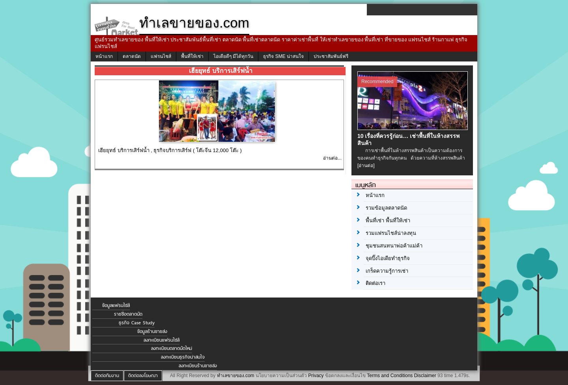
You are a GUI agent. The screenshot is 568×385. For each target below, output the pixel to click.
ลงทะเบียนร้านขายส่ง (198, 366)
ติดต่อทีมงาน (107, 375)
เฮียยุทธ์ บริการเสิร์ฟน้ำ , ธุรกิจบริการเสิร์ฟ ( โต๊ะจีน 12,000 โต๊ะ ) (170, 150)
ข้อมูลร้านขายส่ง (152, 331)
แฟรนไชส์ (161, 56)
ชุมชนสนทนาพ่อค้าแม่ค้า (394, 246)
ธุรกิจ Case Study (137, 323)
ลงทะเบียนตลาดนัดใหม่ (171, 348)
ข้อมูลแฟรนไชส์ (116, 305)
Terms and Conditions (390, 375)
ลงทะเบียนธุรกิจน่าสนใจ (183, 357)
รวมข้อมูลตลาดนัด (386, 208)
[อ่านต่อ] (366, 165)
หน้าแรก (104, 56)
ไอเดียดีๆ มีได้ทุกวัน (233, 56)
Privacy (315, 375)
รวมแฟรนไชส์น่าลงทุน (391, 233)
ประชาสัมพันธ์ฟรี (331, 56)
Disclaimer (425, 375)
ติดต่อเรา (375, 283)
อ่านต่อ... (332, 158)
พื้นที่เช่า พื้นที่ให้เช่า (388, 220)
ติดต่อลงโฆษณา (143, 375)
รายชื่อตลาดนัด (128, 314)
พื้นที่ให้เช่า (192, 56)
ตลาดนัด (132, 56)
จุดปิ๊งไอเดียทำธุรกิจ (388, 258)
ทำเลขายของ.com (235, 375)
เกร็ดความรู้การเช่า (387, 271)
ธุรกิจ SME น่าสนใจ (283, 56)
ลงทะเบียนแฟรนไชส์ (161, 340)
